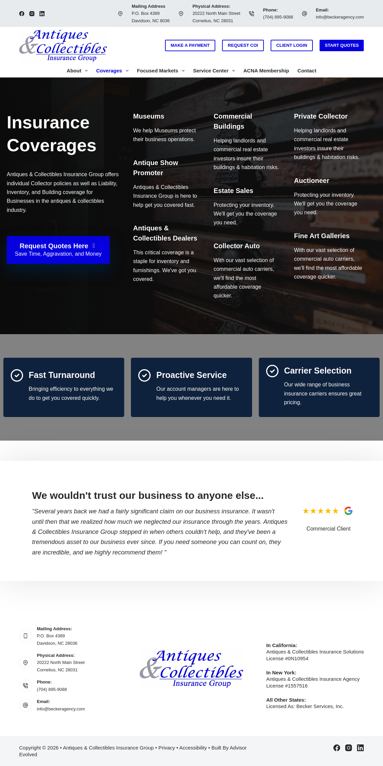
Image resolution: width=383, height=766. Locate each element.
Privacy (166, 748)
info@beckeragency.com (340, 17)
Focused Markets (162, 71)
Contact (307, 70)
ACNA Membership (266, 70)
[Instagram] (31, 13)
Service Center (215, 71)
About (78, 71)
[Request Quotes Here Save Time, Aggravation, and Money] (58, 250)
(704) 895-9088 (278, 17)
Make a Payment (190, 45)
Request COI (243, 45)
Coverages (113, 71)
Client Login (291, 45)
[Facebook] (21, 13)
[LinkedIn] (42, 13)
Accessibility (193, 748)
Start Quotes (342, 45)
